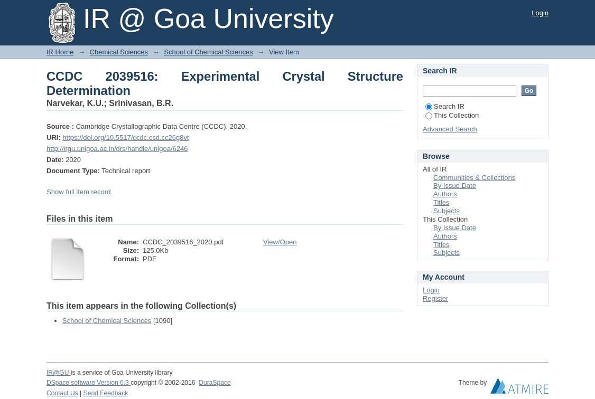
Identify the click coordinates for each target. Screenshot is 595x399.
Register (435, 298)
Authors (445, 194)
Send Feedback (105, 393)
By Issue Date (454, 185)
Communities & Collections (474, 178)
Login (540, 13)
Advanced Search (450, 129)
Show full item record (78, 192)
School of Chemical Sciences (208, 52)
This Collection (452, 115)
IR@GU (59, 372)
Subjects (446, 211)
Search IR (444, 106)
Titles (441, 202)
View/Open (279, 242)
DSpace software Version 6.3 (89, 382)
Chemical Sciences (119, 52)
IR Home (60, 52)
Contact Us (62, 393)
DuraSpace (214, 382)
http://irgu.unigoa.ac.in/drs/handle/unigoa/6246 (117, 149)
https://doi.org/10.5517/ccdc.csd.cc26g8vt (125, 137)
